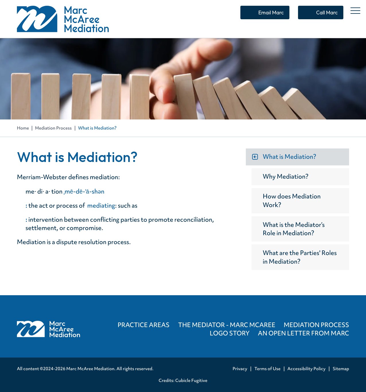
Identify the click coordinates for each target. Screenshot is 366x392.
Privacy (240, 369)
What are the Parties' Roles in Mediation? (300, 257)
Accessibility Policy (306, 369)
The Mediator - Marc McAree (226, 325)
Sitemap (341, 369)
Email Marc (271, 12)
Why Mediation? (285, 176)
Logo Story (230, 333)
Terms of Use (267, 369)
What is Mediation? (289, 156)
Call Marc (327, 12)
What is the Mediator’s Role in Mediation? (294, 229)
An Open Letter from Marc (303, 333)
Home (23, 128)
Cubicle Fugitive (191, 380)
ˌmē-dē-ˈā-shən (85, 191)
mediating (101, 205)
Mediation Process (53, 128)
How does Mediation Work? (292, 200)
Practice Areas (144, 325)
